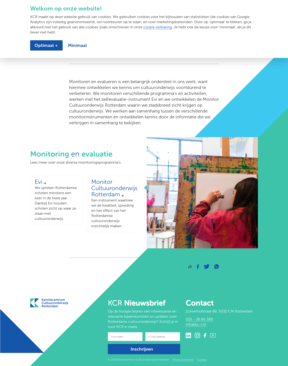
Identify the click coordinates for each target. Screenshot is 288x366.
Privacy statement (183, 359)
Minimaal (77, 45)
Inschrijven (142, 349)
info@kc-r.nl (196, 324)
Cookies (202, 359)
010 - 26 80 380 (199, 319)
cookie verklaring (157, 27)
